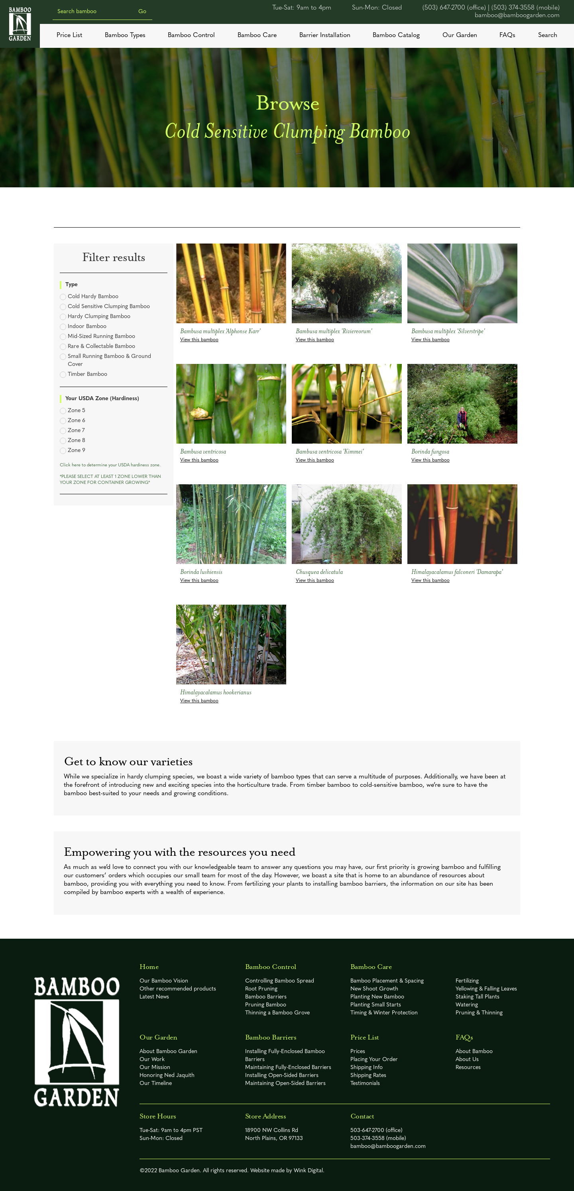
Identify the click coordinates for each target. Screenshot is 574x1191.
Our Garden (459, 35)
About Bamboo (474, 1052)
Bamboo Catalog (396, 35)
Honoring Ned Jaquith (167, 1076)
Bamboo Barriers (266, 997)
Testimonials (365, 1084)
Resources (468, 1068)
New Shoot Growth (374, 989)
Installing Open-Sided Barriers (281, 1076)
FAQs (507, 35)
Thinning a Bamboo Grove (277, 1013)
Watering (467, 1005)
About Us (467, 1060)
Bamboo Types (125, 35)
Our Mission (155, 1068)
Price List (69, 35)
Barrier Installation (324, 35)
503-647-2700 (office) (376, 1131)
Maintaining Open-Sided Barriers (285, 1084)
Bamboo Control (191, 35)
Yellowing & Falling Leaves (486, 989)
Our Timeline (156, 1084)
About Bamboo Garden (168, 1052)
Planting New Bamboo (377, 997)
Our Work (152, 1060)
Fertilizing (467, 981)
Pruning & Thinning (479, 1013)
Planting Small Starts (375, 1005)
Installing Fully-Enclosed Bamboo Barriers (285, 1056)
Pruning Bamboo (265, 1005)
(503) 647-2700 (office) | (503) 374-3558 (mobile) (491, 8)
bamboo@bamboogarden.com (517, 15)
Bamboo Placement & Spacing (387, 981)
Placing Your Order (374, 1060)
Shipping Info (366, 1068)
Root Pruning (261, 989)
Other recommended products (178, 989)
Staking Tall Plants (477, 997)
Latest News (154, 997)
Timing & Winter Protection (384, 1013)
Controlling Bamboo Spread (279, 981)
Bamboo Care (257, 35)
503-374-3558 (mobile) (378, 1139)
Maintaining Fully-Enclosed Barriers (288, 1068)
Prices (357, 1052)
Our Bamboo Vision (164, 981)
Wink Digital (308, 1171)
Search (547, 35)
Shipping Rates (368, 1076)
